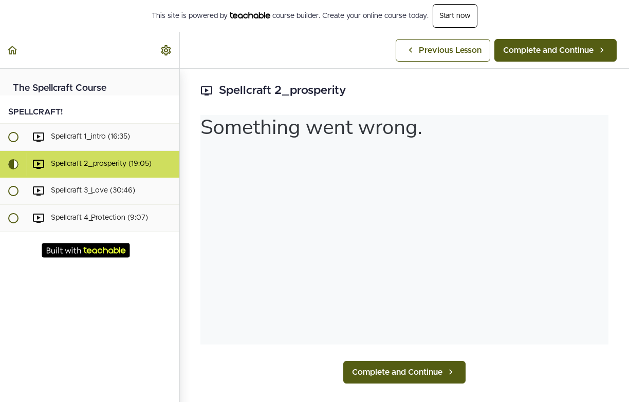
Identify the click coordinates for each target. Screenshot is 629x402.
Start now (455, 16)
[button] (13, 50)
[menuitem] (166, 50)
